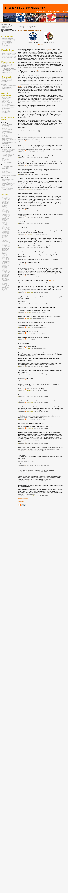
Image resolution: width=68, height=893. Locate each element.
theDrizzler (29, 210)
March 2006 (5, 204)
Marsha (28, 333)
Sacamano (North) (7, 41)
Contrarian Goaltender (7, 188)
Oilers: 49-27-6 (6, 27)
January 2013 (5, 286)
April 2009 (4, 252)
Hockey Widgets (6, 110)
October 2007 (5, 228)
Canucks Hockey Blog (7, 150)
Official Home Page (7, 64)
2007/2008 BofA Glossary (9, 54)
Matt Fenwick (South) (7, 38)
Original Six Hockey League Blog (6, 186)
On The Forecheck (6, 162)
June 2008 (4, 239)
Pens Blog (4, 170)
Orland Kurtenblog (6, 151)
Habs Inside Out (6, 167)
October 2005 (5, 197)
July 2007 (4, 224)
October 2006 (5, 213)
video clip (51, 280)
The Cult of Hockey (7, 132)
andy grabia (30, 282)
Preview (40, 44)
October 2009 (5, 260)
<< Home (21, 501)
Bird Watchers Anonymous (9, 175)
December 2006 (6, 215)
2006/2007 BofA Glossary (9, 56)
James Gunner (30, 141)
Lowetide (4, 128)
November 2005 (6, 198)
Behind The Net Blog (7, 184)
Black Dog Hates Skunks (8, 129)
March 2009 (5, 250)
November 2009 (6, 261)
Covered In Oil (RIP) (7, 124)
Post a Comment (23, 498)
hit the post (5, 143)
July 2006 (4, 209)
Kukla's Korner (5, 180)
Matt (28, 151)
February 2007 (5, 218)
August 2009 (5, 257)
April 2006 (4, 205)
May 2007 (4, 222)
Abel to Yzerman (6, 161)
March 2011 (5, 276)
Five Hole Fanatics (7, 141)
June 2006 (4, 207)
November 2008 (6, 245)
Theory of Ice (5, 168)
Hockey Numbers (6, 189)
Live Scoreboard (6, 97)
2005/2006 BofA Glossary (9, 57)
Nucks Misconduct (6, 153)
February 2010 (5, 265)
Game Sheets (5, 100)
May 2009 (4, 253)
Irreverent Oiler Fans (7, 127)
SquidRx (29, 276)
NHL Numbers (6, 112)
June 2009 (4, 254)
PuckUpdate (5, 171)
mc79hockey (5, 125)
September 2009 (6, 258)
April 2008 (4, 236)
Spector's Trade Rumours (8, 183)
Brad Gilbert (21, 86)
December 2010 (6, 273)
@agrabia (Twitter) (7, 44)
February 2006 (5, 202)
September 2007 (6, 227)
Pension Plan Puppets (7, 166)
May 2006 (4, 206)
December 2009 (6, 262)
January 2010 (5, 263)
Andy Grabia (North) (7, 42)
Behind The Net (6, 104)
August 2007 (5, 226)
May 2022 (4, 290)
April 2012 (4, 283)
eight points (49, 49)
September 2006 (6, 211)
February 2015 (5, 287)
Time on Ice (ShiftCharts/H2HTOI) (7, 102)
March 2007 (5, 219)
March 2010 (5, 266)
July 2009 (4, 256)
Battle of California (6, 157)
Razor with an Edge (7, 155)
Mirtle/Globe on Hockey (8, 179)
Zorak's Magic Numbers (8, 105)
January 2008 (5, 232)
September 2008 (6, 243)
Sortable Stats (6, 98)
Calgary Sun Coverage (8, 68)
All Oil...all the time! (7, 134)
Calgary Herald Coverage (9, 69)
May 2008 (4, 237)
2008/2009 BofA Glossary (9, 53)
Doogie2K (29, 390)
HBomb (28, 264)
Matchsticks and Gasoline (9, 139)
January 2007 (5, 217)
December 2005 (6, 200)
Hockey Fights (6, 111)
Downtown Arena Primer (8, 52)
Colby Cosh (30, 292)
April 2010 (4, 267)
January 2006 (5, 201)
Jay (27, 165)
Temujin (29, 312)
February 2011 (5, 275)
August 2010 (5, 270)
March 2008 (5, 235)
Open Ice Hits (5, 145)
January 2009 (5, 248)
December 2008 (6, 247)
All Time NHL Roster (7, 71)
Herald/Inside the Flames (9, 142)
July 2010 (4, 269)
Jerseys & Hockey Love (8, 154)
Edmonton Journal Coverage (6, 83)
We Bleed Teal (5, 159)
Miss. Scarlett (30, 495)
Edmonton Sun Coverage (9, 85)
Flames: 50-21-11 (6, 26)
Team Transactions (7, 72)
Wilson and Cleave (7, 138)
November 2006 (6, 214)
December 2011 (6, 280)
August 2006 (5, 210)
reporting (38, 70)
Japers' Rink (5, 174)
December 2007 (6, 231)
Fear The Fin (5, 158)
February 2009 (5, 249)
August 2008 (5, 241)
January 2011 (5, 274)
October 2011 (5, 279)
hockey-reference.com (8, 107)
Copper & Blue (6, 131)
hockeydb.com (6, 108)
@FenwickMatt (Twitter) (8, 39)
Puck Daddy (5, 182)
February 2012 (5, 282)
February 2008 (5, 233)
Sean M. (29, 318)
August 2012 (5, 284)
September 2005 (6, 196)
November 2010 (6, 271)
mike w (28, 327)
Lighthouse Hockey (7, 172)
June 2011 (4, 278)
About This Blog (6, 45)
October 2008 (5, 244)
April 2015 (4, 288)
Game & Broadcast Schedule (6, 66)
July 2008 (4, 240)
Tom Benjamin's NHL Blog (8, 149)
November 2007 (6, 230)
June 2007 (4, 223)
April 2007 (4, 220)
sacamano (29, 189)
